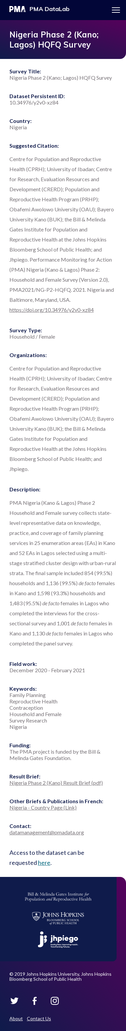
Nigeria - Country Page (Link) (43, 807)
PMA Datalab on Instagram (55, 1001)
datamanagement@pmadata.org (46, 832)
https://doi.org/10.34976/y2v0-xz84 (51, 309)
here (44, 862)
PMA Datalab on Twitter (14, 1001)
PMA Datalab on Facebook (35, 1001)
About (16, 1018)
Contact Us (39, 1018)
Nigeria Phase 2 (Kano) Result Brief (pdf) (56, 782)
